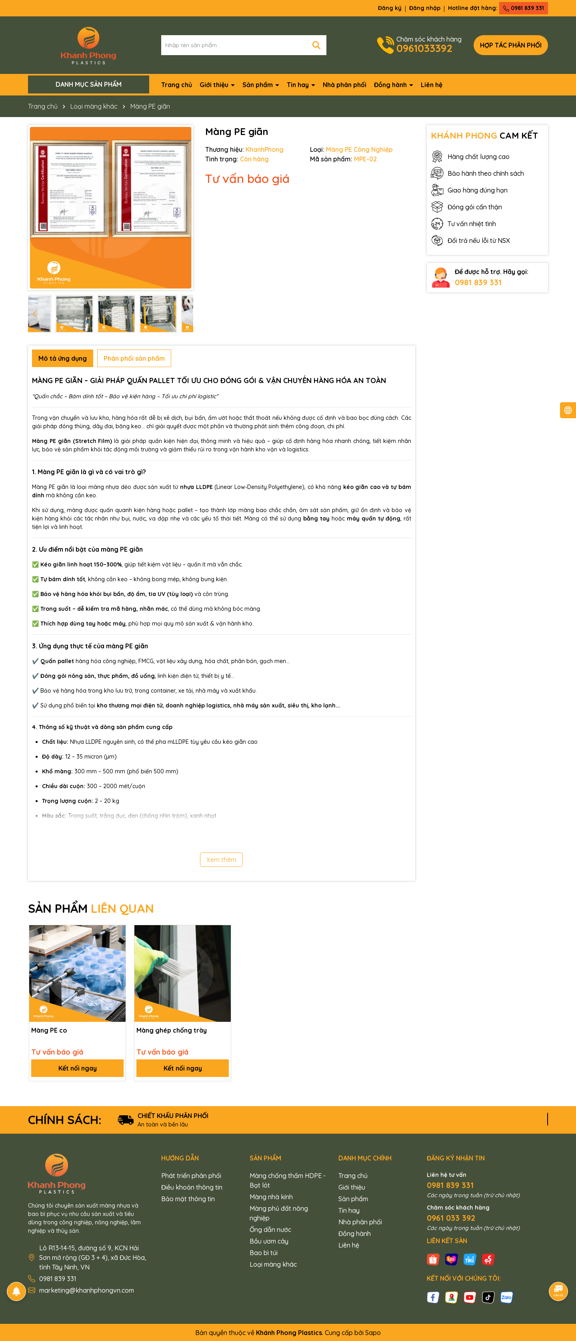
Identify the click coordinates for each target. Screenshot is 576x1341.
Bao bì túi (264, 1253)
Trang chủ (176, 85)
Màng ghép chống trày (171, 1030)
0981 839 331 (523, 8)
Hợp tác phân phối (511, 45)
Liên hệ (431, 85)
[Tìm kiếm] (316, 45)
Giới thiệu (215, 85)
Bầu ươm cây (269, 1241)
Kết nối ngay (77, 1068)
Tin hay (298, 85)
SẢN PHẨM (91, 908)
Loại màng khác (273, 1264)
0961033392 (424, 48)
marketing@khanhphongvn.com (86, 1290)
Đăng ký (390, 8)
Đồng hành (391, 85)
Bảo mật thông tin (188, 1199)
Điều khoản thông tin (191, 1187)
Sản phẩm (258, 85)
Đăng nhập (424, 8)
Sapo (373, 1333)
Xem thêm (221, 860)
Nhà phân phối (344, 85)
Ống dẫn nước (270, 1230)
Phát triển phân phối (191, 1176)
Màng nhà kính (271, 1197)
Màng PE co (49, 1030)
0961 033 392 (451, 1218)
